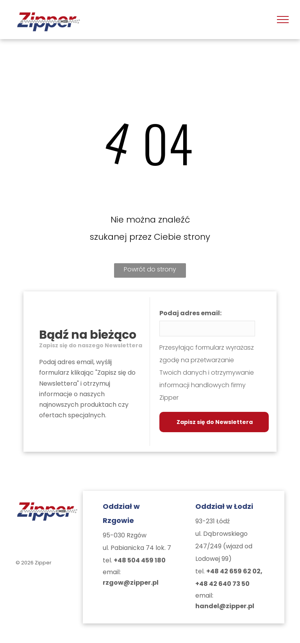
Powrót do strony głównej (150, 271)
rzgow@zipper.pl (131, 582)
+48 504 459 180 (140, 560)
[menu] (283, 19)
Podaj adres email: (190, 313)
